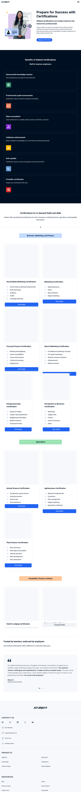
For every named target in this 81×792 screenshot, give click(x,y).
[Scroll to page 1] (38, 659)
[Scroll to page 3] (41, 659)
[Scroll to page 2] (39, 659)
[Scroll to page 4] (43, 659)
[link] (53, 702)
